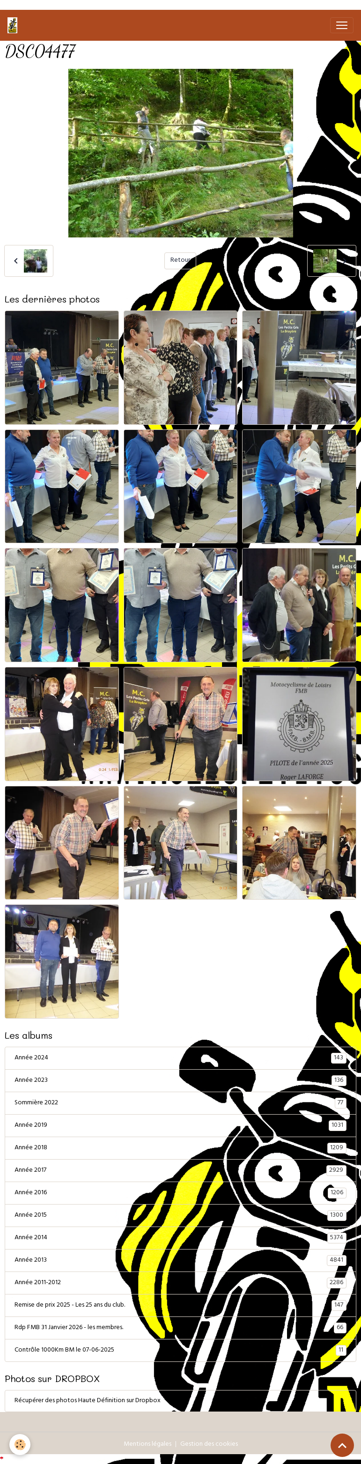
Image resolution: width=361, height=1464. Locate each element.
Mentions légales (147, 1444)
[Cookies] (19, 1444)
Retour (180, 260)
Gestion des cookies (209, 1444)
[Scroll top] (342, 1445)
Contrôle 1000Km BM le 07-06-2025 (180, 1350)
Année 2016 (180, 1193)
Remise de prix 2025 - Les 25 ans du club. (180, 1305)
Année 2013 (180, 1260)
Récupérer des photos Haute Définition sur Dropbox (88, 1401)
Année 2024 (180, 1058)
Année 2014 (180, 1238)
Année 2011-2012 (180, 1283)
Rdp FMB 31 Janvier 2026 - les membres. (180, 1328)
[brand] (14, 25)
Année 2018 (180, 1148)
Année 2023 (180, 1080)
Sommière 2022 (180, 1103)
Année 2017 (180, 1170)
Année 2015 (180, 1215)
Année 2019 (180, 1125)
